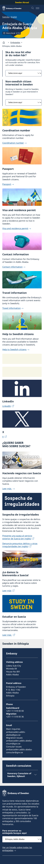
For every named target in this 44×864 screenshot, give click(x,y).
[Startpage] (4, 42)
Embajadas (15, 42)
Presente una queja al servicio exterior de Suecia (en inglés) (17, 537)
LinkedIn (6, 406)
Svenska (6, 17)
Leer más (7, 488)
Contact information (12, 266)
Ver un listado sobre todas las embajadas (17, 849)
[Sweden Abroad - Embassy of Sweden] (14, 8)
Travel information (11, 308)
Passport (6, 184)
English (14, 17)
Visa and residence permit (15, 228)
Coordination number (13, 142)
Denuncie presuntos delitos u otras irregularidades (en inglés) (19, 545)
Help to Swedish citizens (14, 349)
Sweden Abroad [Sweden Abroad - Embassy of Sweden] (22, 2)
